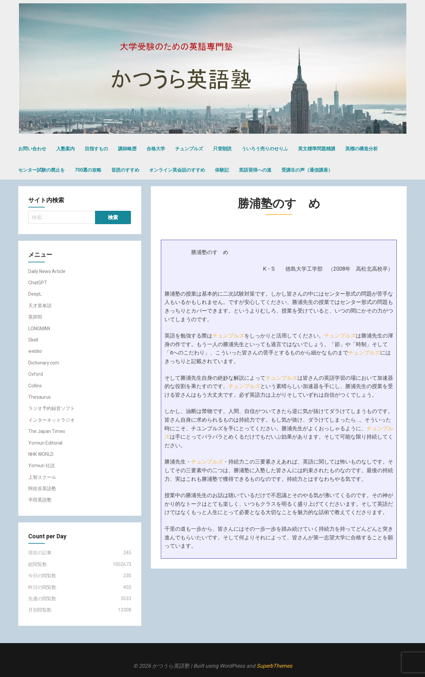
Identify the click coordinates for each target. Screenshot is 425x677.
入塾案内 (65, 148)
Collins (35, 385)
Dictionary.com (43, 362)
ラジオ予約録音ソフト (51, 408)
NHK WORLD (40, 454)
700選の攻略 (88, 170)
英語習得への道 (255, 170)
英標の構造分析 (361, 148)
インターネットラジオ (51, 420)
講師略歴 (127, 148)
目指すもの (96, 148)
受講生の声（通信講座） (307, 170)
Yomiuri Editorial (45, 443)
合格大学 (156, 148)
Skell (33, 339)
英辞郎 (35, 317)
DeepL (35, 294)
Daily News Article (46, 271)
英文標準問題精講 (316, 148)
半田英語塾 (40, 499)
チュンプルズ (189, 148)
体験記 (222, 170)
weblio (35, 351)
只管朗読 (222, 148)
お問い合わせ (32, 148)
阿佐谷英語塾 (42, 488)
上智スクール (42, 477)
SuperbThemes (274, 666)
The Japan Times (46, 431)
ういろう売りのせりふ (265, 148)
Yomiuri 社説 (41, 465)
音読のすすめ (125, 170)
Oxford (35, 374)
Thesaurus (39, 397)
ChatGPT (37, 282)
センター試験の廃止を (41, 170)
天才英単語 (40, 305)
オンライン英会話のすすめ (177, 170)
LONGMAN (39, 328)
